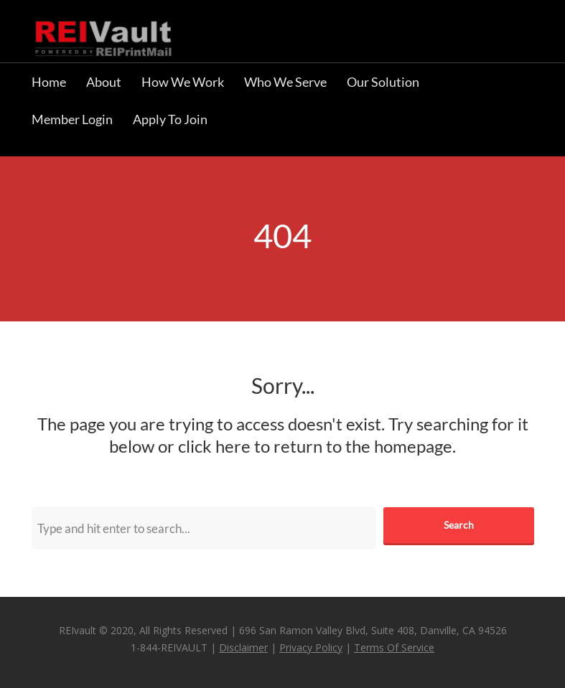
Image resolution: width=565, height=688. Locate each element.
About (103, 82)
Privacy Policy (310, 647)
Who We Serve (285, 82)
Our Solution (383, 82)
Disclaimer (243, 647)
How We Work (182, 82)
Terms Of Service (394, 647)
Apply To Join (170, 119)
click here (214, 445)
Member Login (72, 119)
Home (49, 82)
